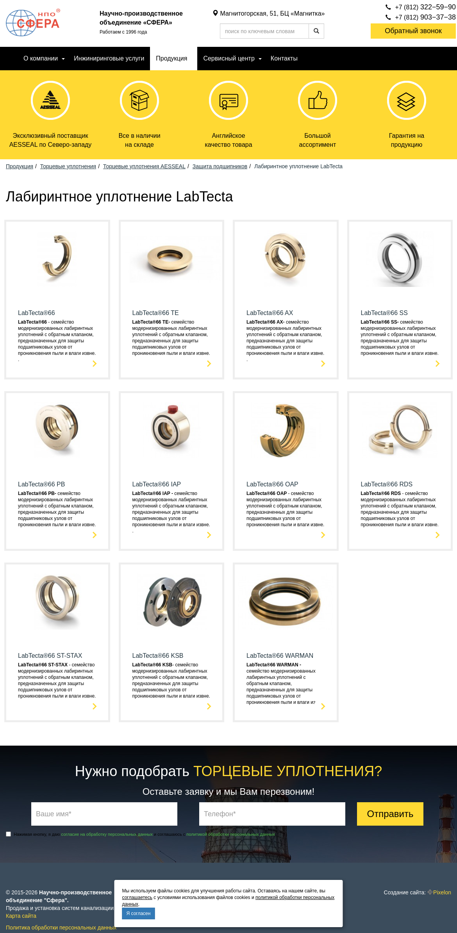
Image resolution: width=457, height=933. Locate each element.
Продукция (171, 58)
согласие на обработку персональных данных (107, 834)
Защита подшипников (220, 166)
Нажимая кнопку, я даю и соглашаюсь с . (141, 834)
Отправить (390, 813)
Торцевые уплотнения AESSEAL (144, 166)
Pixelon (442, 892)
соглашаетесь (137, 897)
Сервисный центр (228, 58)
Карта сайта (21, 916)
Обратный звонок (413, 31)
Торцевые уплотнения (68, 166)
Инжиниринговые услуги (109, 58)
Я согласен (139, 913)
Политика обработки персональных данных (61, 927)
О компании (40, 58)
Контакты (284, 58)
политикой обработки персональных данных (230, 834)
